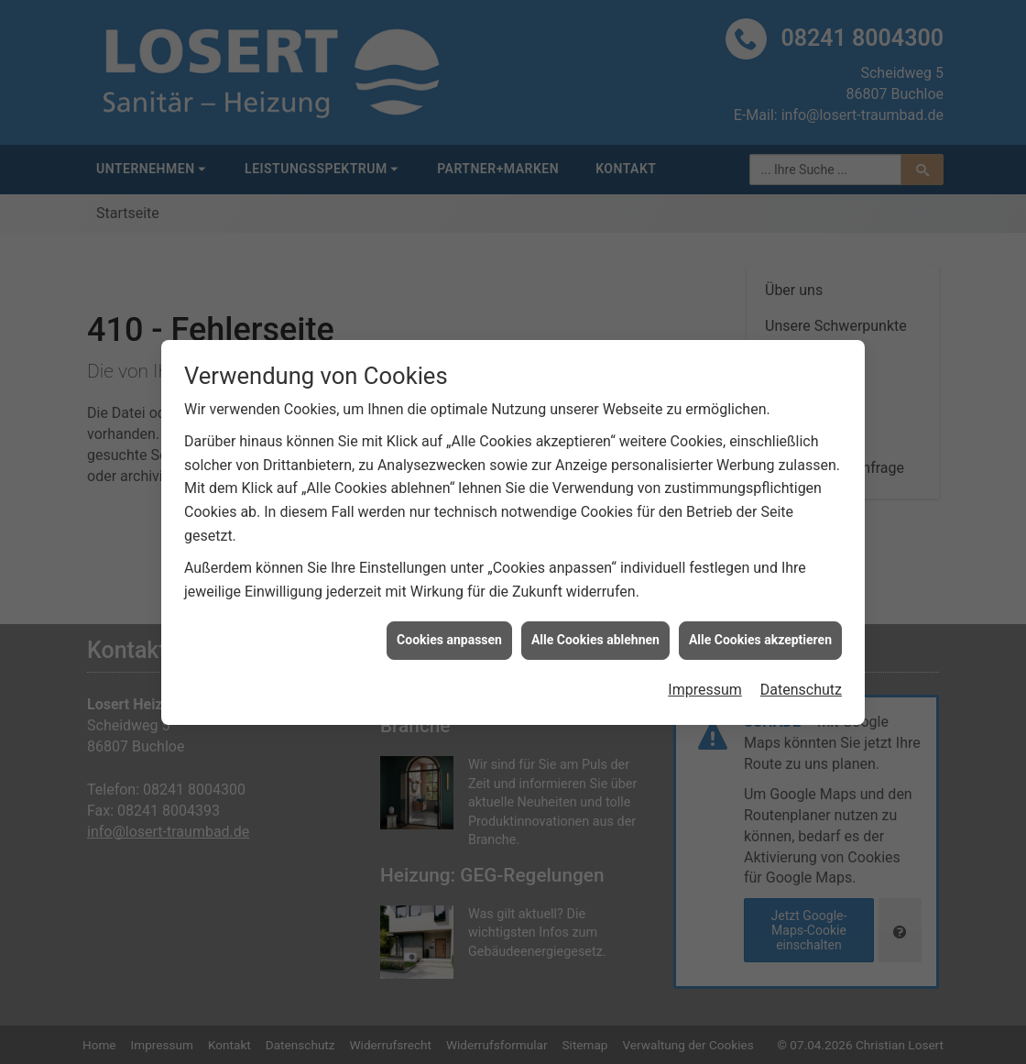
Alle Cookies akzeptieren (760, 635)
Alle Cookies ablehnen (595, 635)
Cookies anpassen (449, 635)
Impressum (705, 684)
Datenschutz (801, 684)
